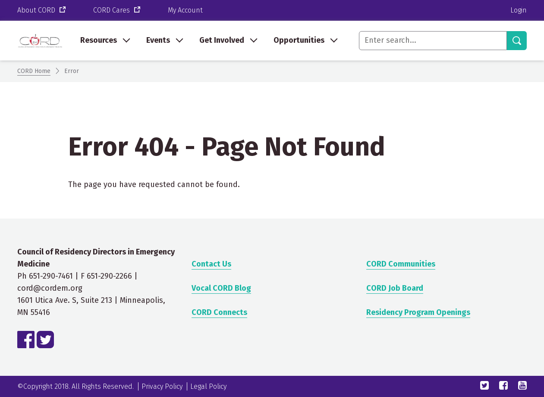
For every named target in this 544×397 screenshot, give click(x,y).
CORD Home (33, 71)
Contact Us (211, 264)
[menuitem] (105, 40)
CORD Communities (400, 264)
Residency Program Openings (418, 312)
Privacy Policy (162, 386)
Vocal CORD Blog (221, 288)
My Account (185, 10)
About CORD (42, 10)
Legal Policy (208, 386)
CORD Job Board (394, 288)
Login (518, 10)
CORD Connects (219, 312)
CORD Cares (117, 10)
